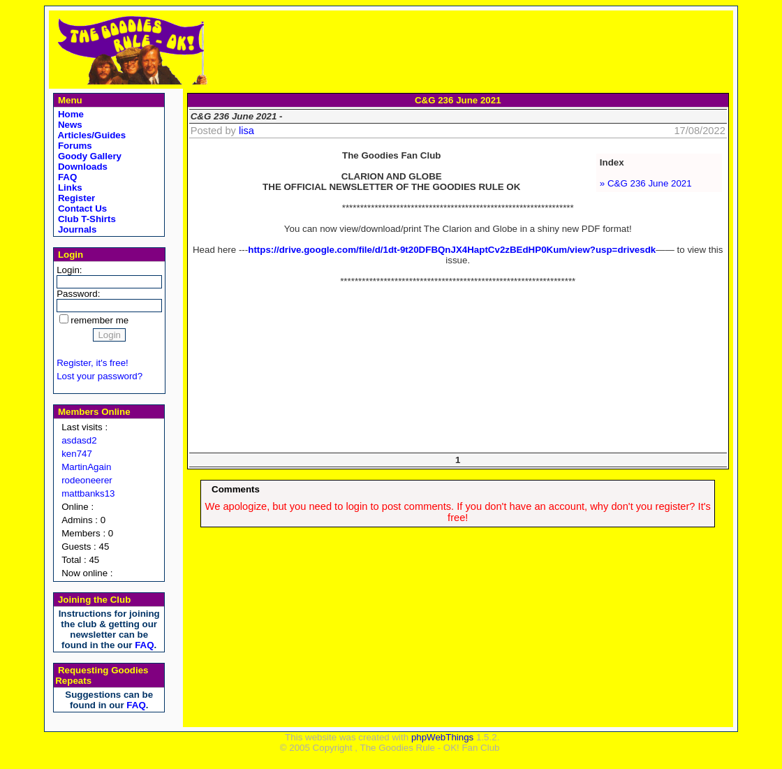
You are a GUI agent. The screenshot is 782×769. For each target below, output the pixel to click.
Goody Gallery (88, 156)
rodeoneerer (86, 480)
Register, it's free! (92, 363)
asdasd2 (78, 440)
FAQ (66, 177)
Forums (73, 145)
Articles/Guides (90, 135)
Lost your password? (99, 376)
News (68, 124)
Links (68, 187)
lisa (246, 130)
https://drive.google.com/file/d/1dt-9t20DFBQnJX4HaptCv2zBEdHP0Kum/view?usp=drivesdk (452, 249)
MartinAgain (86, 467)
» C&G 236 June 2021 (646, 183)
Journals (75, 229)
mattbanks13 (88, 493)
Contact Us (81, 208)
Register (75, 198)
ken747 (76, 453)
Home (69, 114)
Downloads (81, 166)
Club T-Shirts (85, 219)
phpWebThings (442, 737)
